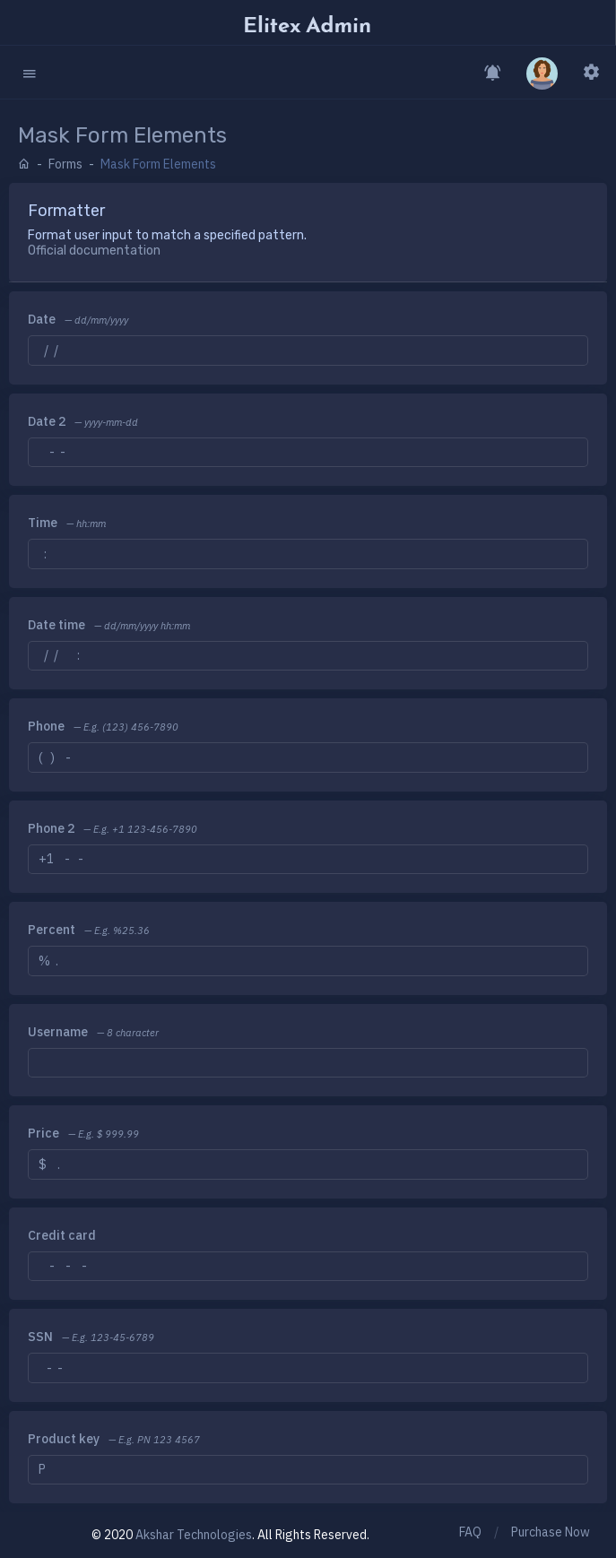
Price (43, 1133)
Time (42, 523)
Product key (64, 1439)
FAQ (470, 1532)
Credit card (62, 1235)
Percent (51, 930)
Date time (56, 625)
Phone (46, 726)
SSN (40, 1337)
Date (42, 319)
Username (58, 1032)
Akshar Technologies (193, 1535)
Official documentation (94, 250)
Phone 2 (51, 828)
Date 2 (46, 421)
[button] (29, 72)
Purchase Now (550, 1532)
